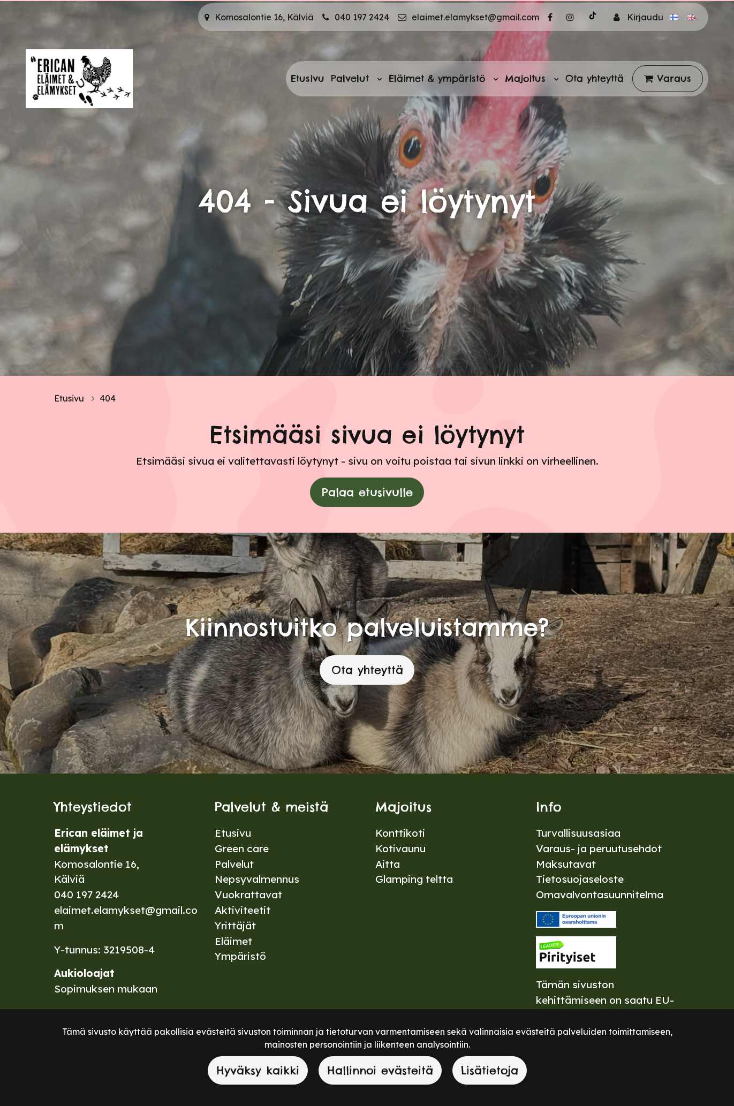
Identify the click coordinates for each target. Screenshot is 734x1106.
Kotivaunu (400, 848)
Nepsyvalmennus (257, 879)
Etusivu (307, 78)
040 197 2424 (362, 17)
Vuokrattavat (248, 894)
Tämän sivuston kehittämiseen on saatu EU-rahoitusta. (605, 1000)
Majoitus (527, 78)
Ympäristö (240, 956)
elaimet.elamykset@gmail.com (475, 17)
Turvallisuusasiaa (578, 833)
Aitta (387, 864)
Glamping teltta (414, 879)
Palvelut (352, 78)
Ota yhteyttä (594, 78)
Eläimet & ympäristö (439, 78)
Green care (242, 848)
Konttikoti (400, 833)
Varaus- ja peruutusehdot (599, 848)
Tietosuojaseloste (580, 879)
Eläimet (233, 941)
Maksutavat (566, 864)
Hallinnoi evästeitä (380, 1070)
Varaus (674, 78)
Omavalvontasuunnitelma (599, 894)
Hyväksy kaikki (257, 1070)
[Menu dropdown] (377, 79)
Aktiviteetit (242, 910)
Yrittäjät (235, 925)
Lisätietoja (489, 1070)
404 (108, 398)
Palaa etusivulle (367, 492)
